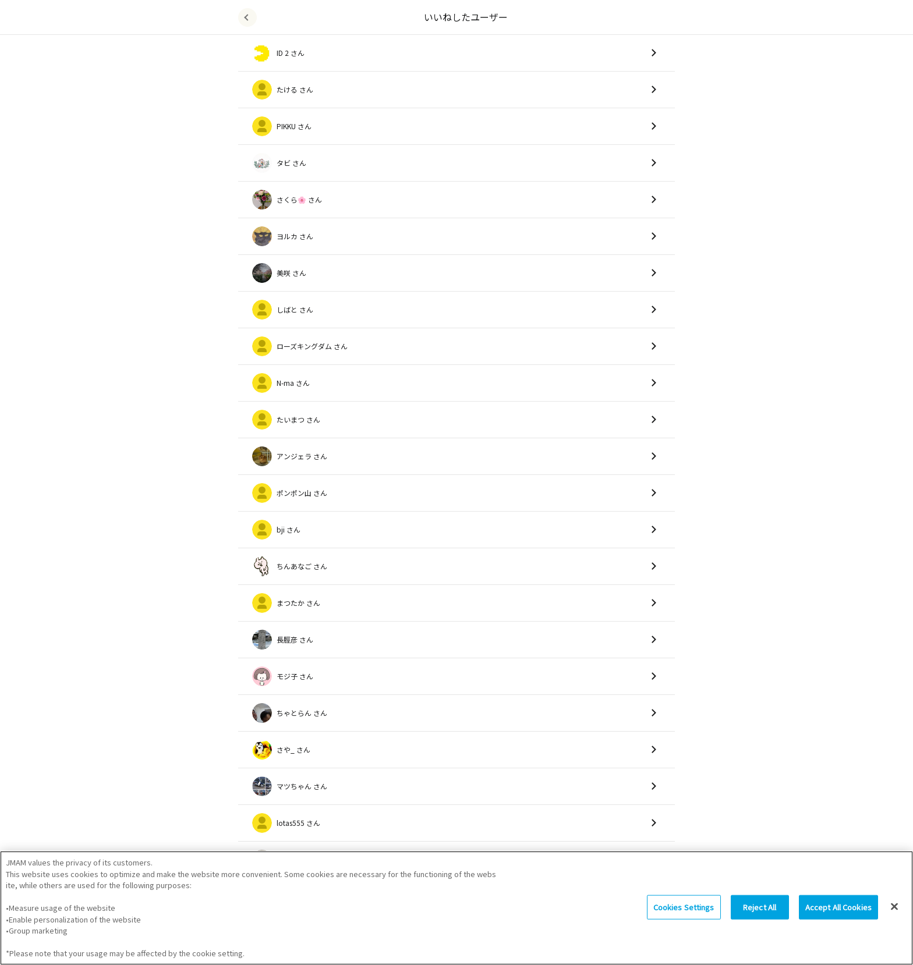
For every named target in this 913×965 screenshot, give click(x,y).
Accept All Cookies (838, 911)
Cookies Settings (683, 911)
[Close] (894, 911)
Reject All (759, 911)
